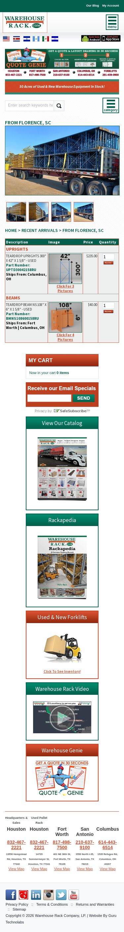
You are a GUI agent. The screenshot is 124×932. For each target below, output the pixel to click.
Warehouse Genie (62, 750)
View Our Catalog (62, 423)
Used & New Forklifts (62, 617)
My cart (41, 360)
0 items (63, 373)
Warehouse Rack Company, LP (60, 916)
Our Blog (92, 5)
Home (11, 230)
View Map (16, 869)
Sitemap (19, 909)
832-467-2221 (16, 845)
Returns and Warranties (95, 904)
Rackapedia (62, 520)
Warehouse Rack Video (62, 689)
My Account (110, 5)
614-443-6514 (107, 845)
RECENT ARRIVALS (39, 230)
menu (112, 27)
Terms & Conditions (52, 904)
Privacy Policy (17, 904)
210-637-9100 (84, 845)
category (111, 110)
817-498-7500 (62, 845)
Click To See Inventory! (62, 671)
